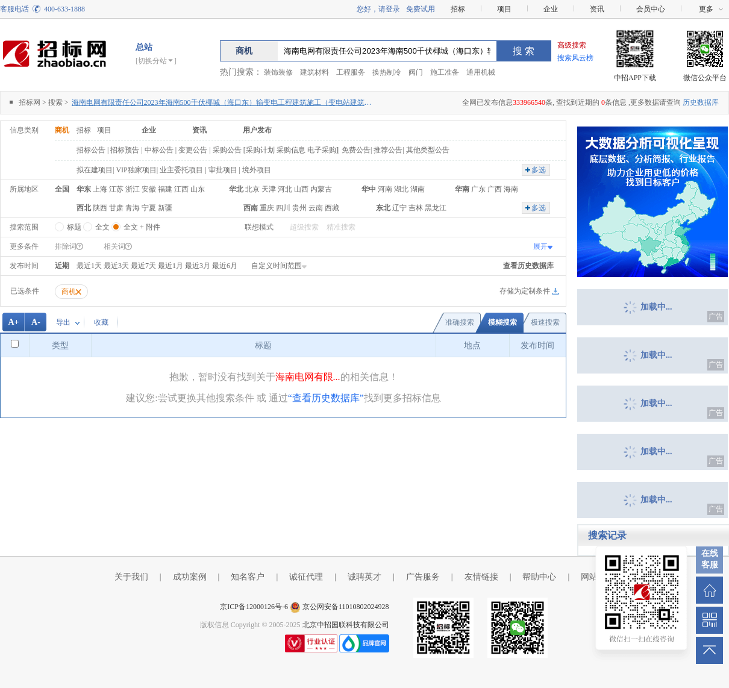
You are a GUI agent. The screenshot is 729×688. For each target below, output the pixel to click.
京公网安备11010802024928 (345, 606)
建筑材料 (314, 72)
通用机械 (480, 72)
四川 (283, 208)
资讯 (597, 9)
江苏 (116, 189)
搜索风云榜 (575, 58)
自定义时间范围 (279, 265)
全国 (62, 189)
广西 (494, 189)
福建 (165, 189)
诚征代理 (306, 576)
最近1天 (89, 265)
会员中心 (650, 9)
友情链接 (481, 576)
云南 (315, 208)
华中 (368, 189)
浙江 (132, 189)
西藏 (332, 208)
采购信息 (291, 150)
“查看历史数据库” (326, 398)
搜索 (55, 102)
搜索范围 (24, 227)
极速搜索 (545, 322)
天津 (268, 189)
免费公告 (356, 150)
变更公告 (192, 150)
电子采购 (321, 150)
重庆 (267, 208)
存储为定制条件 (524, 291)
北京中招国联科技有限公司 (345, 625)
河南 (385, 189)
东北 (383, 208)
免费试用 (420, 9)
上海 (100, 189)
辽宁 (399, 208)
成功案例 (190, 576)
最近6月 (224, 265)
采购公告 (227, 150)
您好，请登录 (378, 9)
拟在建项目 (95, 170)
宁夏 (149, 208)
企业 (550, 9)
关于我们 (131, 576)
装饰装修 (278, 72)
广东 (478, 189)
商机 (62, 130)
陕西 (100, 208)
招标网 (29, 102)
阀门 (415, 72)
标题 (68, 224)
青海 (132, 208)
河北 (285, 189)
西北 (84, 208)
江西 (181, 189)
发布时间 (24, 265)
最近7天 (143, 265)
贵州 (299, 208)
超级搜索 (304, 227)
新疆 (165, 208)
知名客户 (247, 576)
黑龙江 (435, 208)
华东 (84, 189)
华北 (236, 189)
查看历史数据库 (528, 265)
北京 (252, 189)
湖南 (417, 189)
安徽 (149, 189)
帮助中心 (539, 576)
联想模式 (259, 227)
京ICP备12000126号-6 (254, 606)
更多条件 (24, 246)
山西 (301, 189)
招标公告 (91, 150)
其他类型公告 (427, 150)
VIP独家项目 (136, 170)
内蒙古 (321, 189)
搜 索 (523, 51)
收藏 (101, 322)
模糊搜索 (502, 322)
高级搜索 (571, 45)
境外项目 (256, 170)
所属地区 (24, 189)
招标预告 (124, 150)
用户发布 (257, 130)
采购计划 (260, 150)
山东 (197, 189)
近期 (62, 265)
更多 (706, 9)
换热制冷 (386, 72)
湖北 (401, 189)
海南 (511, 189)
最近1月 (170, 265)
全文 (96, 224)
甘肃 (116, 208)
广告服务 (423, 576)
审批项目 (222, 170)
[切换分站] (156, 61)
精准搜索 (341, 227)
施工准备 (444, 72)
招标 (458, 9)
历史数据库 (701, 102)
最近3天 (116, 265)
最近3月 (197, 265)
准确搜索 (459, 322)
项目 (504, 9)
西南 (250, 208)
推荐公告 (388, 150)
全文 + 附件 (135, 224)
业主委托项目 (181, 170)
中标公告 (159, 150)
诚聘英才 (364, 576)
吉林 (415, 208)
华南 (462, 189)
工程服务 (350, 72)
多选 (538, 170)
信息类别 (24, 130)
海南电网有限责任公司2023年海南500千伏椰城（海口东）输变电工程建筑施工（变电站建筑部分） (222, 102)
